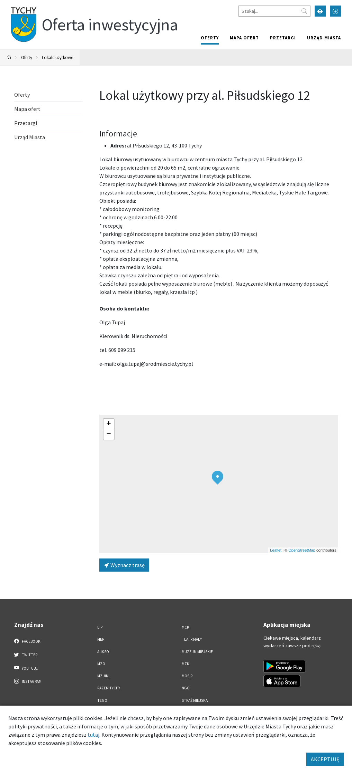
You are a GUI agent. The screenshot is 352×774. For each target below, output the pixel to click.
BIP (99, 627)
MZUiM (103, 675)
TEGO (102, 700)
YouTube (26, 668)
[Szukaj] (274, 11)
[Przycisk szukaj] (304, 11)
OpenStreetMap (301, 550)
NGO (186, 688)
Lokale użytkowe (57, 57)
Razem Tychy (108, 688)
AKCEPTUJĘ (325, 759)
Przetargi (283, 37)
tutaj (93, 734)
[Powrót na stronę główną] (8, 57)
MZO (101, 663)
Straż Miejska (195, 700)
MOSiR (187, 675)
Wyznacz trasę (124, 565)
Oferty (210, 37)
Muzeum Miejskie (197, 651)
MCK (185, 627)
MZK (185, 663)
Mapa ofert (244, 37)
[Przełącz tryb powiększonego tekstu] (335, 11)
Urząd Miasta (324, 37)
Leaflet (275, 550)
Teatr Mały (192, 639)
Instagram (28, 681)
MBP (100, 639)
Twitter (26, 654)
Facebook (27, 641)
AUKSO (103, 651)
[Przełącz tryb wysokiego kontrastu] (320, 11)
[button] (217, 478)
